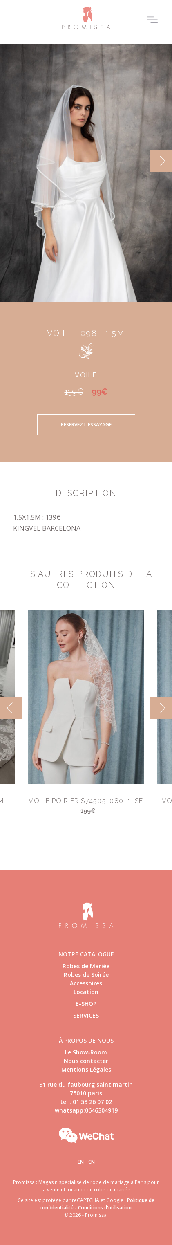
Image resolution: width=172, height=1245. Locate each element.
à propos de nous (86, 1040)
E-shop (86, 1003)
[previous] (11, 708)
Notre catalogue (86, 954)
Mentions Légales (86, 1069)
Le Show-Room (86, 1052)
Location (86, 992)
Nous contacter (86, 1061)
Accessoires (86, 983)
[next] (161, 161)
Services (86, 1015)
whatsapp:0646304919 (86, 1110)
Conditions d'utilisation (105, 1207)
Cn (91, 1161)
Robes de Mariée (86, 966)
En (81, 1161)
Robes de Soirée (86, 974)
